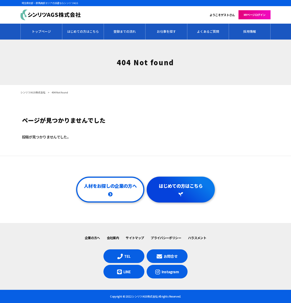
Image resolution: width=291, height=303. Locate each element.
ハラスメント (197, 237)
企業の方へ (92, 237)
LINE (127, 271)
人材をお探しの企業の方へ (110, 186)
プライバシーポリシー (166, 237)
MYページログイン (254, 15)
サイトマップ (135, 237)
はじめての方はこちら (181, 186)
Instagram (170, 271)
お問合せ (171, 256)
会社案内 (113, 237)
